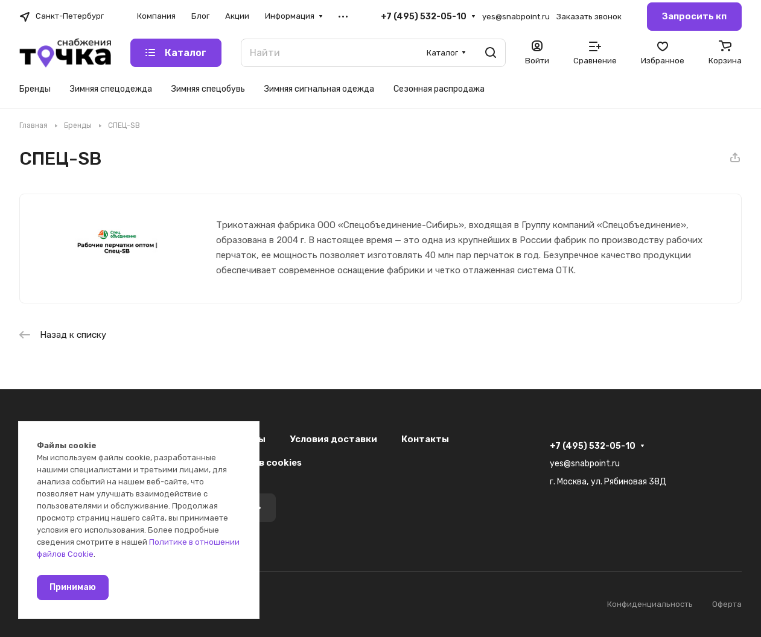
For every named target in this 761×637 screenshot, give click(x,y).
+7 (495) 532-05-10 (423, 16)
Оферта (727, 604)
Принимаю (72, 587)
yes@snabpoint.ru (516, 16)
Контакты (425, 439)
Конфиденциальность (650, 604)
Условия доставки (333, 439)
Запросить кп (694, 16)
